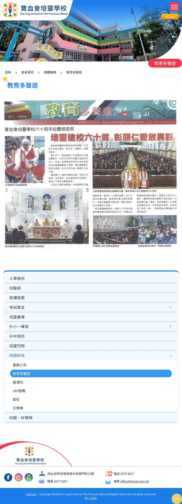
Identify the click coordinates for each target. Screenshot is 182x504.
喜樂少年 (20, 364)
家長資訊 (27, 72)
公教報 (18, 407)
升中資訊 (17, 336)
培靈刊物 (17, 345)
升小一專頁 (19, 326)
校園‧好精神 (21, 417)
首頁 (8, 72)
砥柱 (16, 399)
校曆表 (15, 288)
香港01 (18, 382)
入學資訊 (17, 278)
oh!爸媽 (19, 390)
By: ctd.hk (91, 498)
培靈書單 (17, 316)
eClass (170, 16)
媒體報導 (50, 72)
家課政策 (17, 297)
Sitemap (31, 494)
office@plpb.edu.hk (134, 481)
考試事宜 (17, 307)
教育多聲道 (21, 373)
